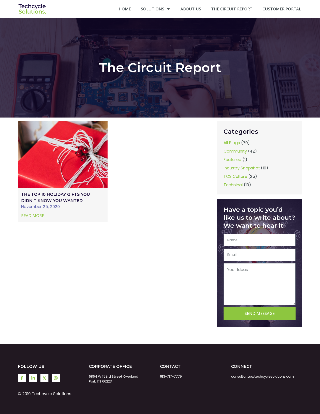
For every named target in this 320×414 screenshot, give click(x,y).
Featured (232, 159)
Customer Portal (281, 9)
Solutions (155, 9)
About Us (190, 9)
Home (125, 9)
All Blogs (232, 142)
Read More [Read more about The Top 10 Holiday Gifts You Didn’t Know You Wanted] (32, 215)
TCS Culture (235, 176)
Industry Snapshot (242, 168)
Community (235, 151)
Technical (233, 185)
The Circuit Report (231, 9)
